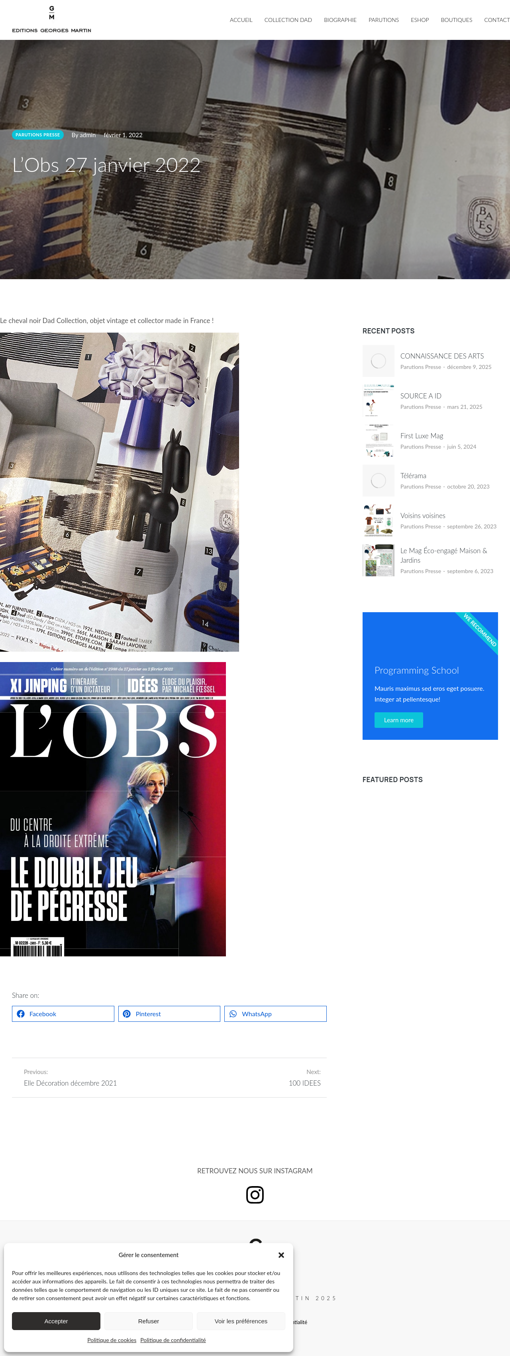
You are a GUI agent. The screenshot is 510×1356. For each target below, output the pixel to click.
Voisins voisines (422, 515)
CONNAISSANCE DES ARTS (442, 356)
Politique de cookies (111, 1339)
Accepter (56, 1321)
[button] (281, 1255)
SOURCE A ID (420, 396)
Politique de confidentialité (173, 1339)
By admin (84, 134)
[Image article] (378, 361)
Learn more (399, 719)
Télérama (413, 475)
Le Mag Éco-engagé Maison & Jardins (443, 555)
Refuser (148, 1321)
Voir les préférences (241, 1321)
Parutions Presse (420, 366)
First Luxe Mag (421, 436)
